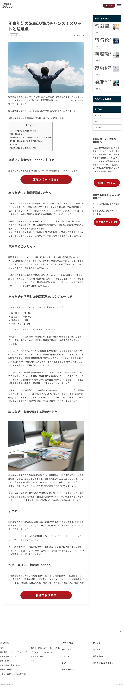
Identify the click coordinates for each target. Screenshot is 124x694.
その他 (33, 661)
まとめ (13, 144)
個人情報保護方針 (7, 685)
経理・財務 (4, 661)
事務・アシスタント (8, 656)
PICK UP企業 (68, 643)
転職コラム (67, 649)
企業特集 (98, 127)
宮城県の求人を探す (46, 179)
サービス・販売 (37, 656)
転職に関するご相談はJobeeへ (24, 147)
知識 (96, 122)
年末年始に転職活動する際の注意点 (26, 140)
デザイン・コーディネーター (42, 652)
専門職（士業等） (7, 670)
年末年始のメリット (19, 134)
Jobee (7, 5)
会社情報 (97, 649)
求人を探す (5, 643)
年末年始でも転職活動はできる (24, 130)
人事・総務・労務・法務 (10, 665)
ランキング (98, 116)
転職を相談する (46, 595)
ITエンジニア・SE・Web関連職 (13, 674)
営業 (2, 648)
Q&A (64, 663)
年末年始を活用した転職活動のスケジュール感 (30, 137)
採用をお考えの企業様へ (104, 663)
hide (33, 125)
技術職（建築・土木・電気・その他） (46, 648)
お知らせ (97, 643)
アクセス (66, 656)
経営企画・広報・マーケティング (13, 652)
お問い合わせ (99, 656)
